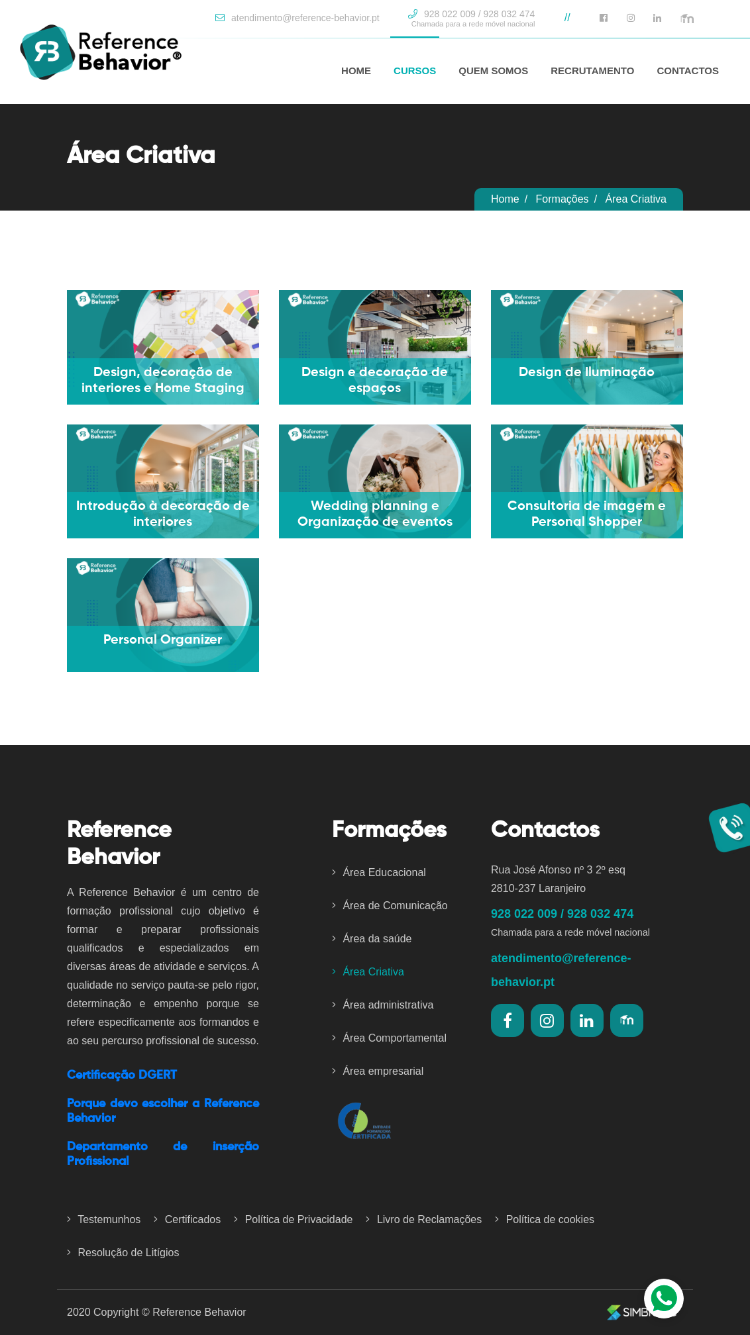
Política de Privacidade (293, 1219)
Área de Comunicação (390, 905)
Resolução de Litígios (123, 1252)
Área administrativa (382, 1005)
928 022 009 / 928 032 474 (471, 18)
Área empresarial (377, 1071)
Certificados (187, 1219)
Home (505, 199)
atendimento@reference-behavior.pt (297, 18)
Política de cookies (544, 1219)
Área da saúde (372, 938)
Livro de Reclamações (424, 1219)
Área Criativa (368, 971)
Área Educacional (379, 872)
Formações (562, 199)
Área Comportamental (389, 1038)
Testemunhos (103, 1219)
